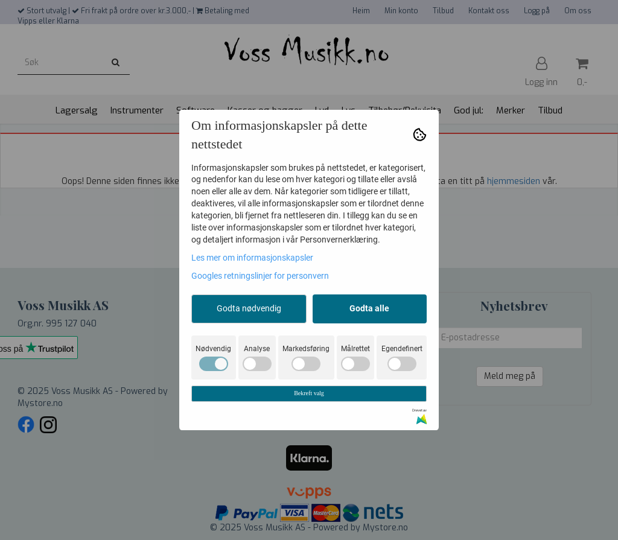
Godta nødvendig (249, 308)
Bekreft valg (309, 393)
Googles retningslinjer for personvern (260, 276)
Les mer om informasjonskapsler (252, 257)
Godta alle (369, 308)
